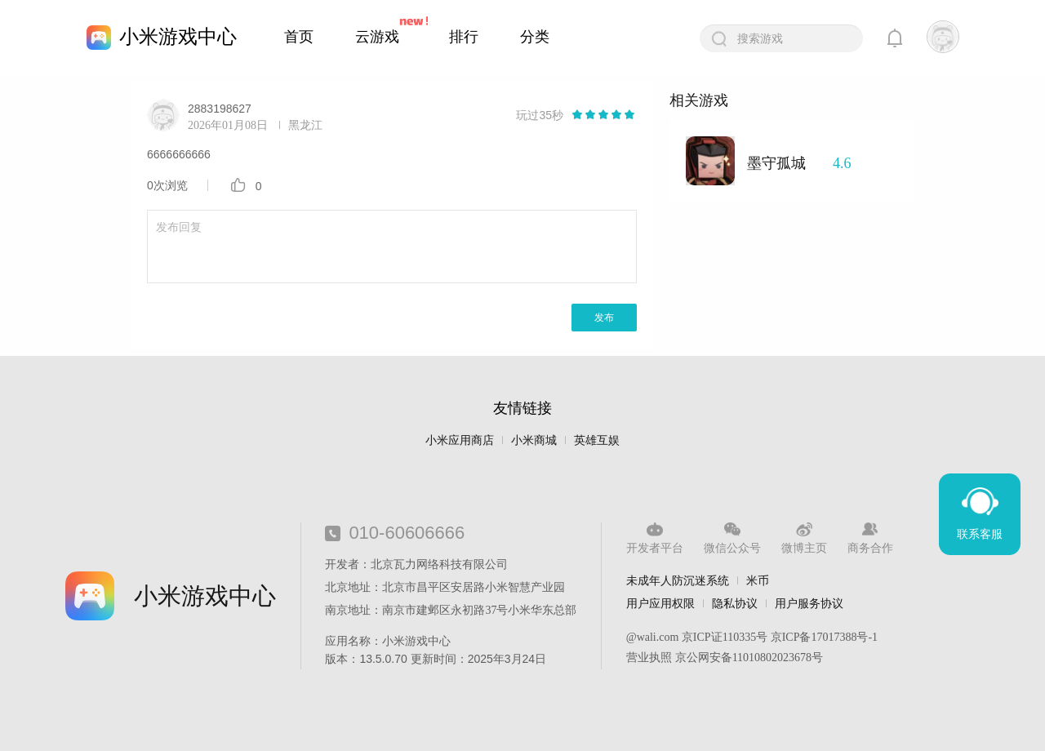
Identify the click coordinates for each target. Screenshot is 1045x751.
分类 (534, 37)
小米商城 (534, 440)
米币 (757, 580)
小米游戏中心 (178, 36)
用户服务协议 (809, 603)
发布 (604, 317)
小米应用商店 (459, 440)
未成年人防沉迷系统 (677, 580)
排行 (463, 37)
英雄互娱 (597, 440)
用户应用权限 (660, 603)
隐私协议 (735, 603)
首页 (299, 37)
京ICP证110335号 (724, 637)
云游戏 (377, 37)
